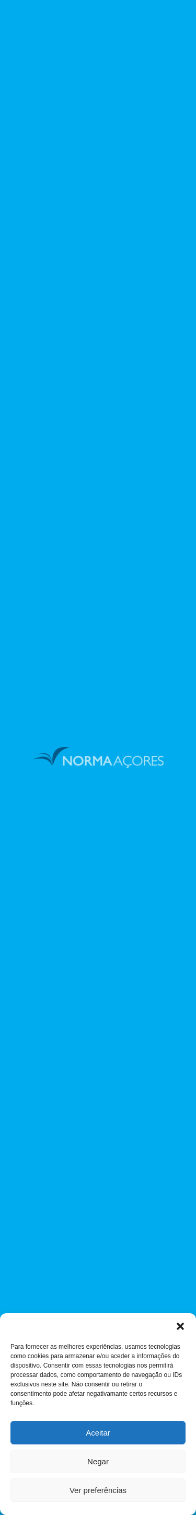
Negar (98, 1461)
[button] (180, 1326)
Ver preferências (98, 1490)
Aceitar (98, 1432)
